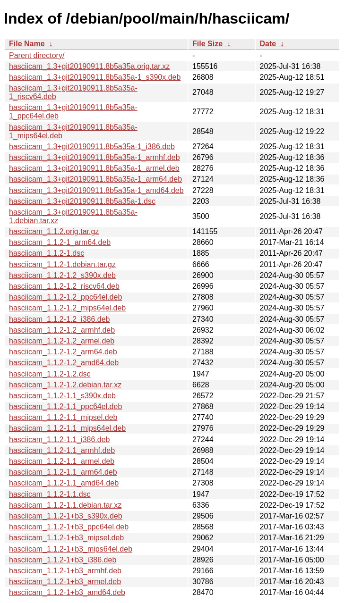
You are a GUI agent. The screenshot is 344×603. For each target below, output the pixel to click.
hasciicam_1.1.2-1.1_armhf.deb (62, 450)
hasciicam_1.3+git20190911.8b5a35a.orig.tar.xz (89, 66)
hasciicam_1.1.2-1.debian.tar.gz (62, 264)
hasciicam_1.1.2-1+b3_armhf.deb (65, 571)
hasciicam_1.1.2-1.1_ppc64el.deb (65, 406)
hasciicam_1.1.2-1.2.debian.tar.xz (65, 385)
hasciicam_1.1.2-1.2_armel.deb (61, 341)
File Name (27, 44)
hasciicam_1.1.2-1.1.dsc (50, 494)
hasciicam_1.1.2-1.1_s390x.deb (62, 396)
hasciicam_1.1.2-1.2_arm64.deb (63, 352)
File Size (207, 44)
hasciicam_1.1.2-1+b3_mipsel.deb (66, 538)
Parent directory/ (36, 55)
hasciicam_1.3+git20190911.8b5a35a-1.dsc (82, 201)
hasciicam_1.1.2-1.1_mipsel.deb (63, 417)
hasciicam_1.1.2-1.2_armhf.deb (62, 330)
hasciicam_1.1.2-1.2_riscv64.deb (64, 286)
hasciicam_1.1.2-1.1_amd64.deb (64, 483)
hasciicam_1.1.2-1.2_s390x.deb (62, 275)
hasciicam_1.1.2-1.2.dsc (50, 374)
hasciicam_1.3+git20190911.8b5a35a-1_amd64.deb (96, 190)
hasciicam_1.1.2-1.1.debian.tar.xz (65, 505)
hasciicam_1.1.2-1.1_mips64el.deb (67, 428)
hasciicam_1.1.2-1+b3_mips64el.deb (70, 549)
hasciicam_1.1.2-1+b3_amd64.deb (67, 592)
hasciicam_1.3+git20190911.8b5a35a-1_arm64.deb (95, 179)
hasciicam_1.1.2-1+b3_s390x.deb (65, 516)
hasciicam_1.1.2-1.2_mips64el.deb (67, 308)
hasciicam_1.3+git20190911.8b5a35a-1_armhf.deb (94, 157)
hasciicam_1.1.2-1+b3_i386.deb (62, 560)
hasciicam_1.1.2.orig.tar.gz (54, 231)
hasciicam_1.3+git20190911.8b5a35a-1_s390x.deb (95, 77)
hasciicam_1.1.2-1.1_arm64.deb (63, 472)
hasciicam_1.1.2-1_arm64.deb (60, 242)
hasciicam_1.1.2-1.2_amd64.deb (64, 363)
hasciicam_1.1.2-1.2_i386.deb (59, 319)
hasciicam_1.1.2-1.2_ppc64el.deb (65, 297)
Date (267, 44)
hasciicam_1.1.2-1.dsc (46, 253)
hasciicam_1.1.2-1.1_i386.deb (59, 440)
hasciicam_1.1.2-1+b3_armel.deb (65, 582)
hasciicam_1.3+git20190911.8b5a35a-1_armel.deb (94, 168)
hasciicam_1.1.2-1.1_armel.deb (61, 461)
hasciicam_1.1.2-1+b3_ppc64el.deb (69, 527)
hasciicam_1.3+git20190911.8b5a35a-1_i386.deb (92, 146)
